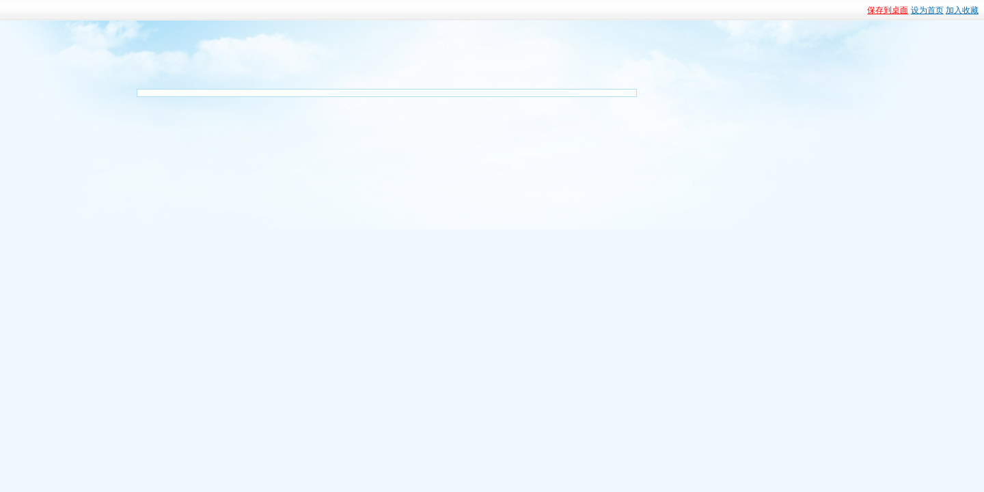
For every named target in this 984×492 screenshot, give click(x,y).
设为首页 (927, 10)
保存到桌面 (887, 10)
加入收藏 (962, 10)
